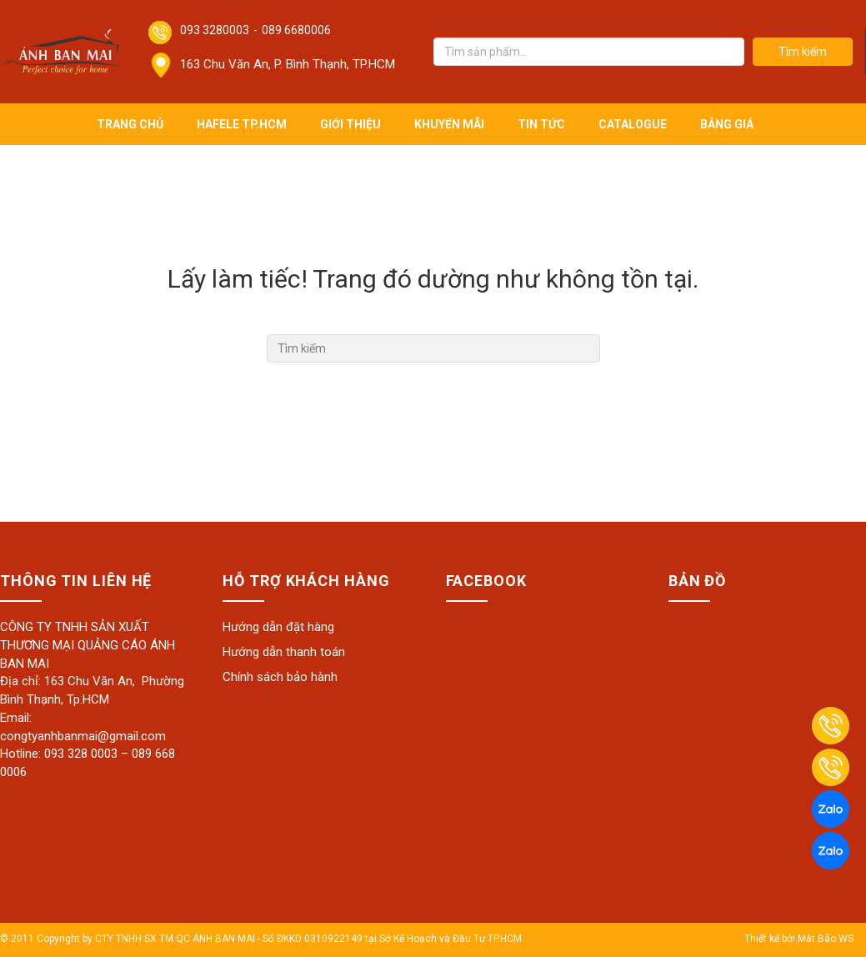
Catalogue (632, 124)
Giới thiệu (350, 124)
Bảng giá (726, 124)
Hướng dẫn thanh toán (284, 651)
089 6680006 (296, 30)
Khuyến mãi (449, 124)
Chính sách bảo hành (280, 676)
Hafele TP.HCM (242, 124)
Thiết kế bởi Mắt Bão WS (798, 938)
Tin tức (541, 124)
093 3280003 (214, 30)
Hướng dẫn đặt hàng (278, 626)
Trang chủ (130, 124)
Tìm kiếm (802, 51)
